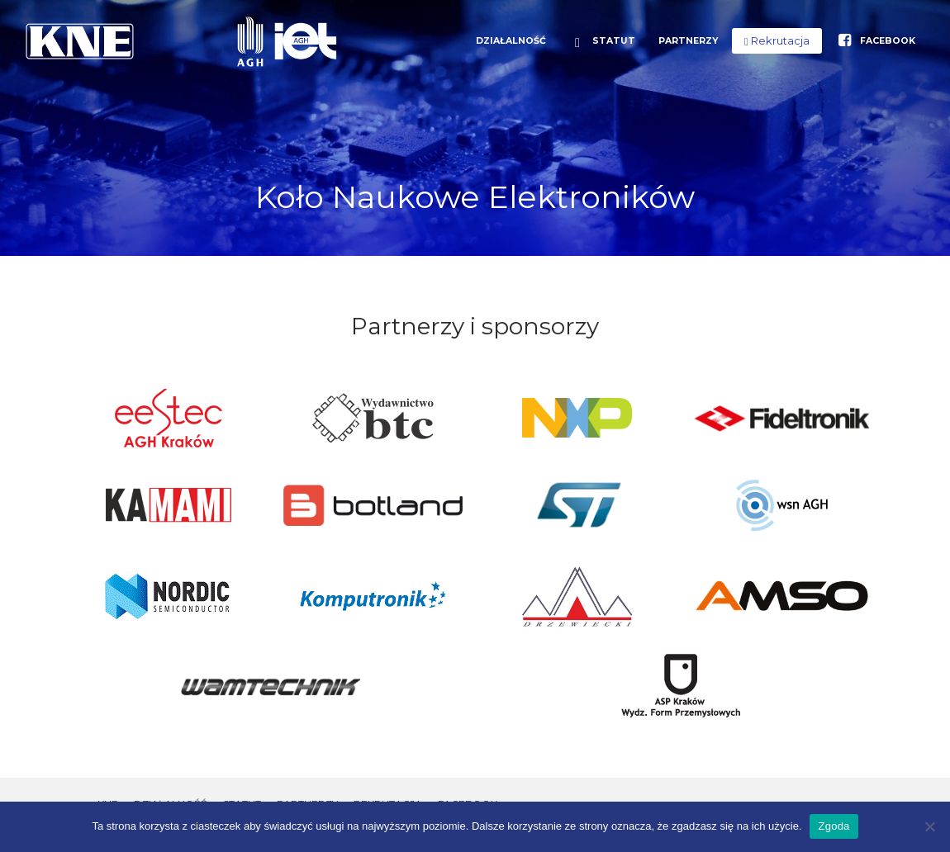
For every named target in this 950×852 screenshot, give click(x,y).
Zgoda (833, 826)
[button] (777, 41)
